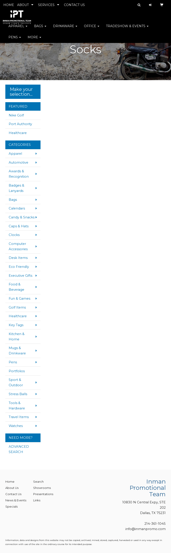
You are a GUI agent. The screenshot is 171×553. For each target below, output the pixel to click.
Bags (40, 29)
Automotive (18, 163)
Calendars (17, 208)
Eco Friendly (19, 267)
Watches (16, 426)
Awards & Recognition (19, 174)
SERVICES (46, 5)
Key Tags (16, 325)
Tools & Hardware (17, 405)
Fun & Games (19, 299)
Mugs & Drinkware (17, 350)
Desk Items (18, 258)
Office (91, 29)
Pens (14, 40)
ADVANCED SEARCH (19, 449)
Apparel (17, 29)
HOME (8, 5)
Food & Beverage (16, 287)
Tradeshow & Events (127, 29)
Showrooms (42, 488)
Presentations (43, 494)
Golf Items (17, 307)
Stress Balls (18, 394)
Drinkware (65, 29)
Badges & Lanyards (16, 188)
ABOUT (23, 5)
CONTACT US (74, 5)
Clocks (14, 235)
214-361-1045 (155, 524)
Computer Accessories (18, 246)
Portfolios (17, 371)
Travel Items (19, 417)
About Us (11, 488)
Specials (11, 506)
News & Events (15, 500)
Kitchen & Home (16, 336)
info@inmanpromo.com (145, 529)
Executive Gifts (20, 276)
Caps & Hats (18, 226)
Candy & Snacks (22, 217)
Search (38, 481)
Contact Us (13, 494)
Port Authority (20, 124)
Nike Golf (16, 115)
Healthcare (18, 133)
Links (36, 500)
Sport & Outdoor (16, 382)
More (34, 40)
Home (9, 481)
